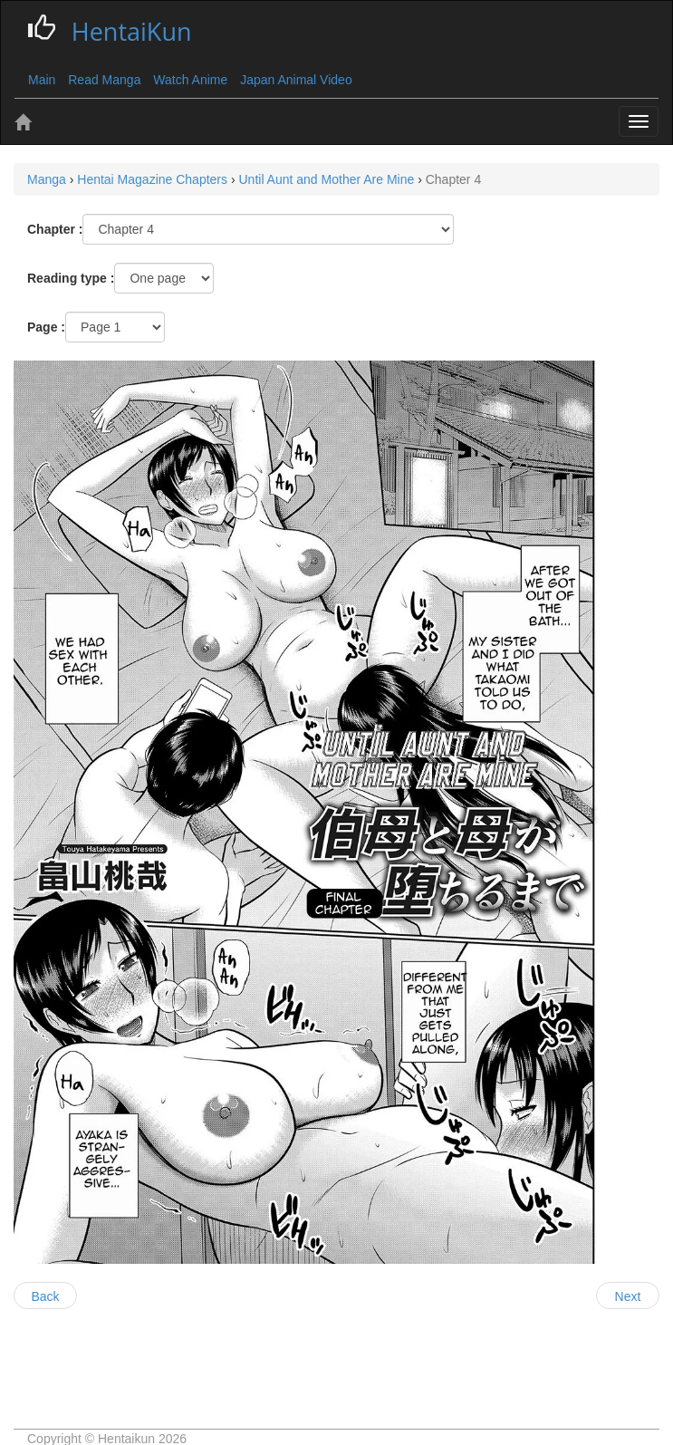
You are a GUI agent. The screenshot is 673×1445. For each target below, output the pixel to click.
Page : (46, 327)
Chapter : (54, 229)
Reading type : (70, 278)
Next (628, 1296)
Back (45, 1296)
